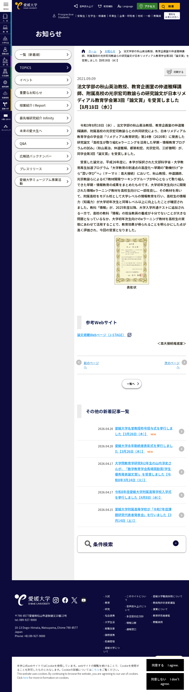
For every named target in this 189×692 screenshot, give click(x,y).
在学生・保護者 (97, 16)
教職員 (157, 16)
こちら (95, 670)
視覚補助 (105, 6)
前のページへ (91, 365)
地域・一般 (144, 16)
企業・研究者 (127, 16)
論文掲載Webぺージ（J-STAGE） (101, 334)
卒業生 (113, 16)
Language (125, 6)
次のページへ (172, 365)
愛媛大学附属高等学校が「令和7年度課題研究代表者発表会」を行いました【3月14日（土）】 (143, 515)
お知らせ (110, 51)
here (26, 677)
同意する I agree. (165, 665)
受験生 (81, 16)
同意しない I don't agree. (165, 681)
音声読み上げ (83, 6)
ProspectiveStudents (66, 16)
